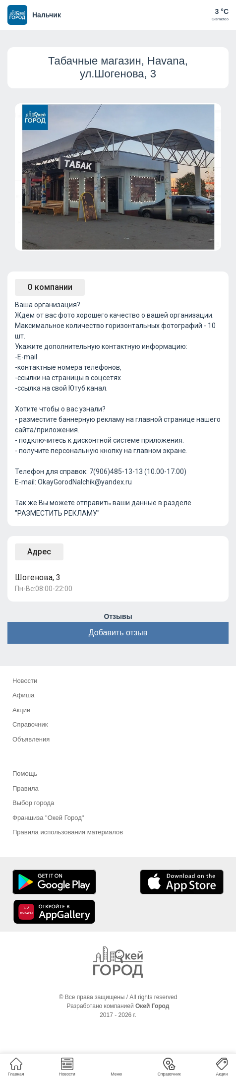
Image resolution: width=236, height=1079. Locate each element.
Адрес (39, 551)
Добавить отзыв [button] (118, 632)
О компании (49, 287)
